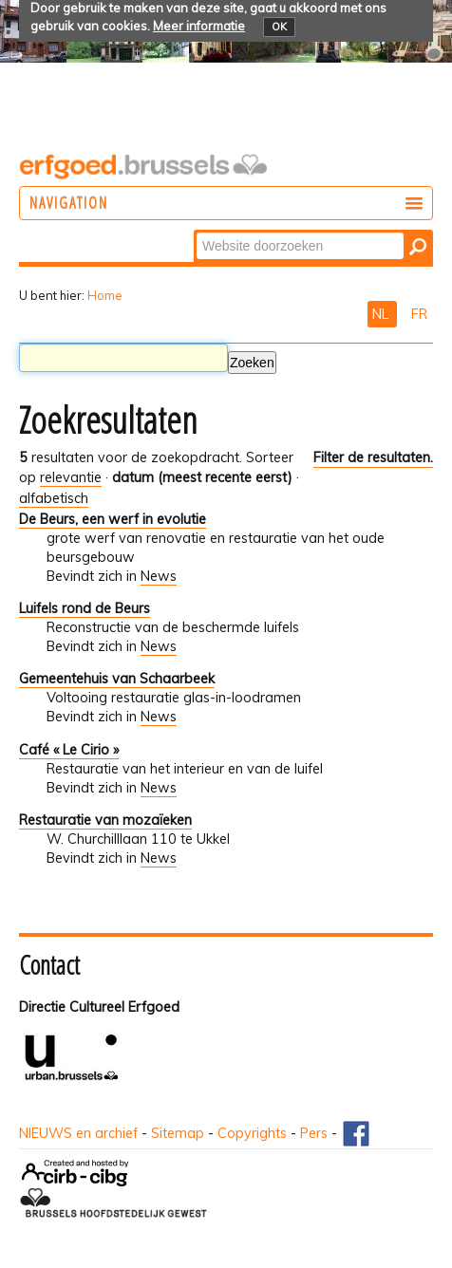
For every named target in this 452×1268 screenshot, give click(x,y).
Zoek (195, 231)
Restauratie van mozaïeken (105, 820)
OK (279, 26)
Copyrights (252, 1133)
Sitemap (177, 1133)
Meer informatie (199, 25)
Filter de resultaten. (373, 457)
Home (104, 295)
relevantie (71, 477)
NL (382, 314)
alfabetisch (53, 498)
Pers (314, 1133)
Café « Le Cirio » (69, 749)
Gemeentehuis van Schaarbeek (117, 678)
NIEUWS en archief (78, 1133)
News (159, 576)
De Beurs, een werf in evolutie (112, 519)
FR (419, 314)
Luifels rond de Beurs (84, 608)
